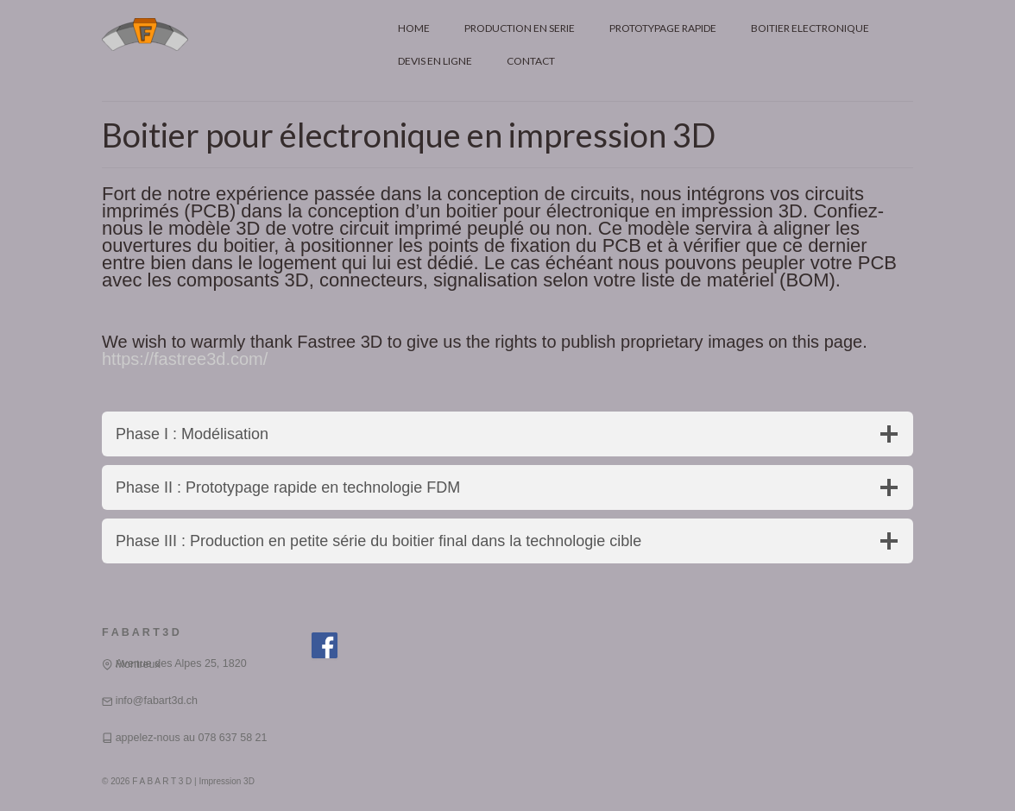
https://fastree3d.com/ (185, 358)
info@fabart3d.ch (157, 701)
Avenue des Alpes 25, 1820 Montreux (181, 663)
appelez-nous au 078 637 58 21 (192, 738)
